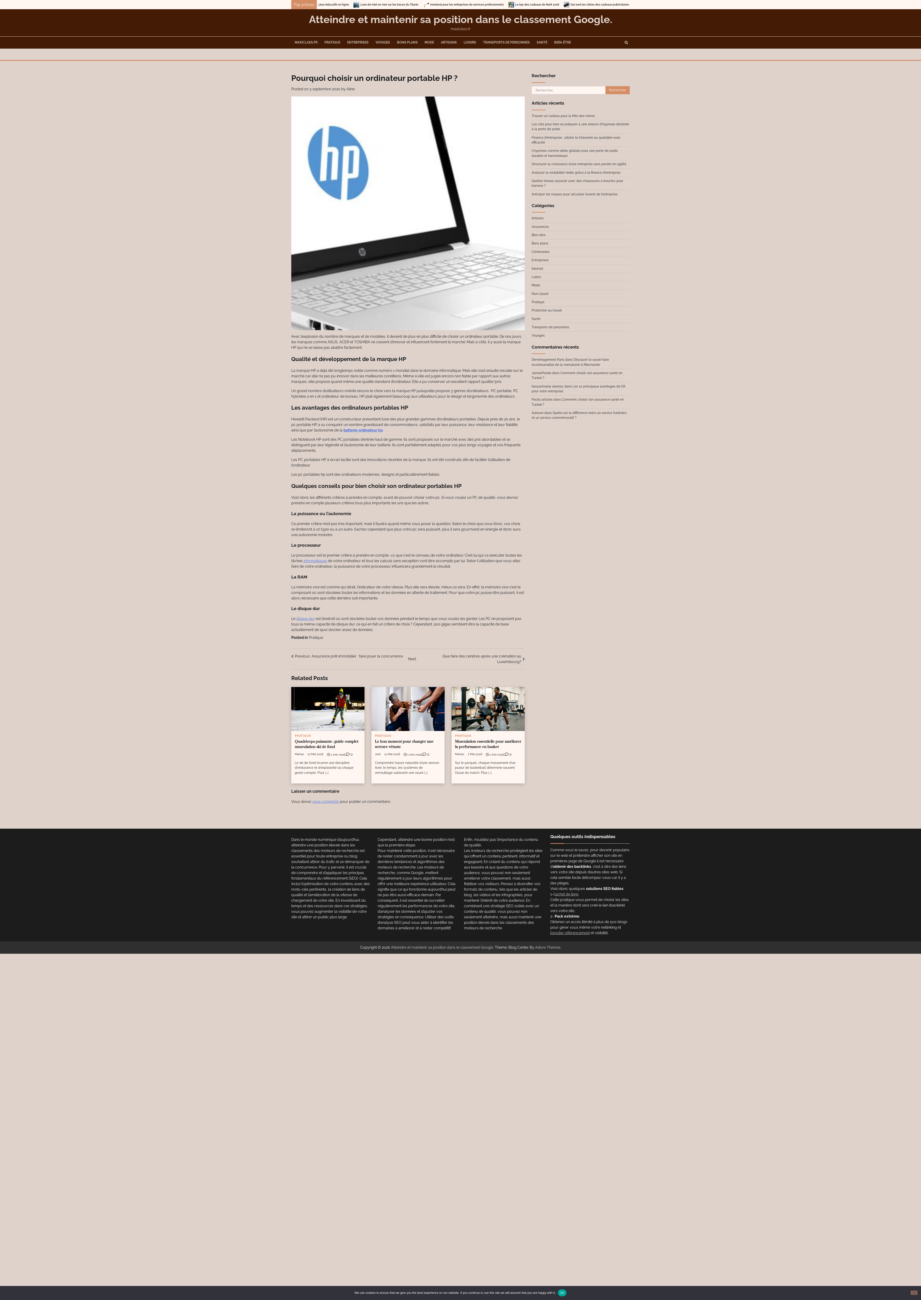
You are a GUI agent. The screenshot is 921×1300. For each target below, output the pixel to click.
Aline (351, 89)
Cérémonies (541, 252)
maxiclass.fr (306, 42)
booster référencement (570, 933)
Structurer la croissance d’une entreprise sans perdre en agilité (579, 164)
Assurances (540, 227)
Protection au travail (547, 310)
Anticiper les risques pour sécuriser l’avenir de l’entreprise (575, 194)
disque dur (305, 618)
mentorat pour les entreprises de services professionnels (487, 4)
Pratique (332, 42)
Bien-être (562, 42)
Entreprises (358, 42)
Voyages (383, 42)
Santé (542, 42)
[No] (914, 1293)
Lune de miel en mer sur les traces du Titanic (410, 4)
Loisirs (470, 42)
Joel (378, 754)
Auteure (537, 413)
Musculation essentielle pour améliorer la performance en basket (488, 744)
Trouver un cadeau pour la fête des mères (563, 116)
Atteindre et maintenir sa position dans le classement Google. (460, 19)
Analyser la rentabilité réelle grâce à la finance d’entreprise (576, 172)
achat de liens (567, 894)
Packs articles (542, 399)
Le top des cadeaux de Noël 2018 (558, 4)
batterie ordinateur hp (363, 430)
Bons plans (407, 42)
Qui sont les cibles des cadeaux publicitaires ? (621, 4)
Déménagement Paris (548, 359)
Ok (562, 1292)
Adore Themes (547, 947)
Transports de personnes (506, 42)
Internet (537, 268)
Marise (299, 754)
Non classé (540, 294)
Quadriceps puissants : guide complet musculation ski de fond (326, 744)
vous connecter (325, 801)
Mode (429, 42)
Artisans (449, 42)
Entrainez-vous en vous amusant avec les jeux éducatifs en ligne (327, 4)
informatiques (315, 561)
